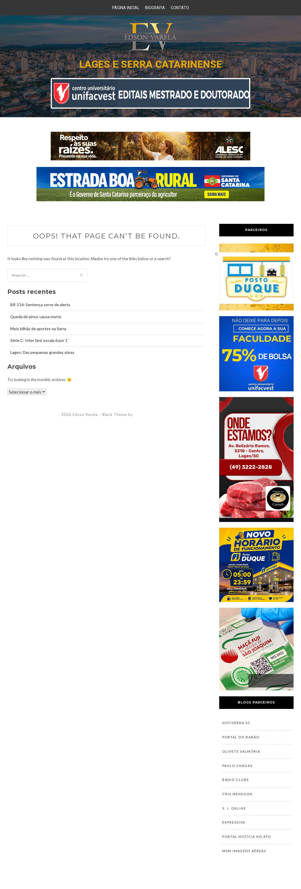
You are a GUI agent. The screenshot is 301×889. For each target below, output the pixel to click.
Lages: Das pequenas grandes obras (42, 352)
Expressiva (233, 829)
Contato (180, 7)
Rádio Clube (235, 784)
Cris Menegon (237, 799)
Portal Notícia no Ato (246, 844)
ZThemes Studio (149, 414)
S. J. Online (234, 814)
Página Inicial (125, 7)
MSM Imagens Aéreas (244, 860)
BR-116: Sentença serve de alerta (40, 304)
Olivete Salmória (241, 754)
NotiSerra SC (236, 723)
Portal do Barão (240, 738)
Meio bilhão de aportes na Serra (38, 328)
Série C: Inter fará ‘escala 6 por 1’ (39, 340)
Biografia (155, 7)
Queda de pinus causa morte (35, 316)
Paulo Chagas (237, 769)
